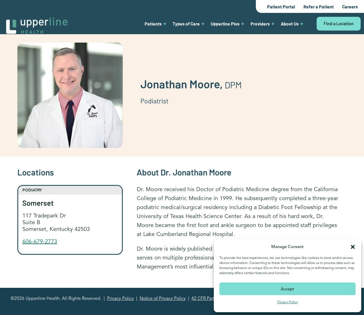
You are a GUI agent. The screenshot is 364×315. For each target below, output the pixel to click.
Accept (287, 288)
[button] (353, 246)
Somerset (38, 203)
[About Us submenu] (301, 23)
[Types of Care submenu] (203, 23)
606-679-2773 (39, 241)
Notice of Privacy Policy (163, 298)
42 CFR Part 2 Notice (211, 298)
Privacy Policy (287, 302)
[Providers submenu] (273, 23)
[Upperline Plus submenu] (242, 23)
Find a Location (339, 23)
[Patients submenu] (164, 23)
